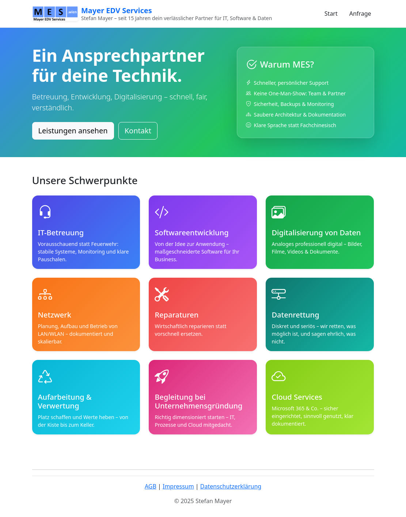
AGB (150, 486)
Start (331, 13)
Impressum (178, 486)
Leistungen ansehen (73, 131)
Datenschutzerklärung (230, 486)
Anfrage (360, 13)
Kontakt (138, 131)
